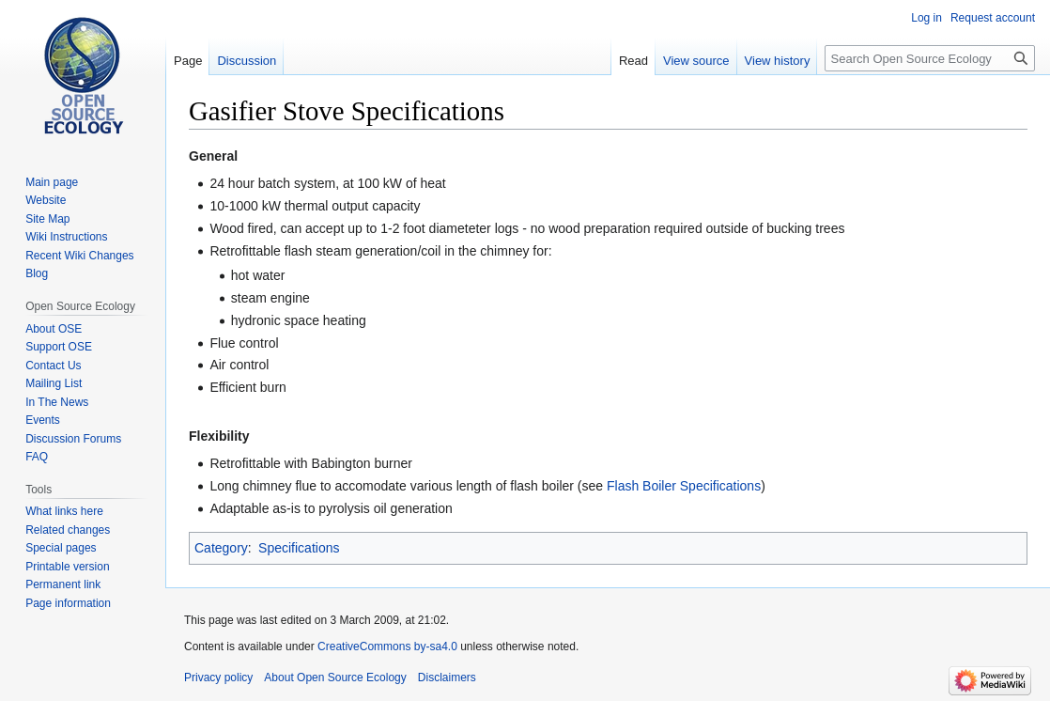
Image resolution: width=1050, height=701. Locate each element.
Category (221, 547)
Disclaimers (447, 677)
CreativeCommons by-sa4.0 (387, 646)
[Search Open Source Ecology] (930, 58)
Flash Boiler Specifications (684, 485)
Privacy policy (218, 677)
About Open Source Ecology (335, 677)
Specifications (298, 547)
